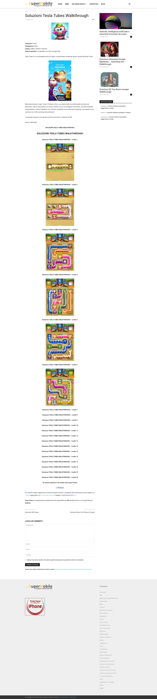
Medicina (102, 631)
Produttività (103, 649)
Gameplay (103, 616)
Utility (101, 685)
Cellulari (102, 607)
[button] (129, 4)
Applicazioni (33, 11)
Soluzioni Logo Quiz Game (108, 673)
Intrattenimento (105, 625)
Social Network (104, 658)
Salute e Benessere (106, 655)
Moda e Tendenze (105, 637)
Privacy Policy (64, 697)
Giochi (40, 11)
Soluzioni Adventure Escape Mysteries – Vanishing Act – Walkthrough (113, 61)
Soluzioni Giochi (79, 4)
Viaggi (101, 688)
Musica (102, 640)
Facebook (43, 495)
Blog (103, 4)
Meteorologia (104, 634)
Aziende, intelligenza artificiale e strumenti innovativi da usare (114, 32)
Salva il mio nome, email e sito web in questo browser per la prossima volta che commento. (55, 560)
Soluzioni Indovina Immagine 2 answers (119, 112)
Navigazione (103, 643)
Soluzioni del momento (107, 661)
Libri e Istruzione (105, 628)
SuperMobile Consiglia (107, 682)
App (101, 595)
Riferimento (103, 652)
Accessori (103, 592)
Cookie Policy (72, 697)
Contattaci (93, 4)
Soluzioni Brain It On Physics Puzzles (82, 512)
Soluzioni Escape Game (107, 664)
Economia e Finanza (106, 610)
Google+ (51, 495)
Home (60, 4)
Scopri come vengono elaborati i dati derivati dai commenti (73, 569)
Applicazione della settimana (109, 598)
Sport (101, 679)
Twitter (27, 495)
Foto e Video (104, 613)
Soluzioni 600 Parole (32, 512)
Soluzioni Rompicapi (106, 676)
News (67, 4)
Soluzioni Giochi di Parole (108, 670)
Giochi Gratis (104, 622)
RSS (74, 495)
